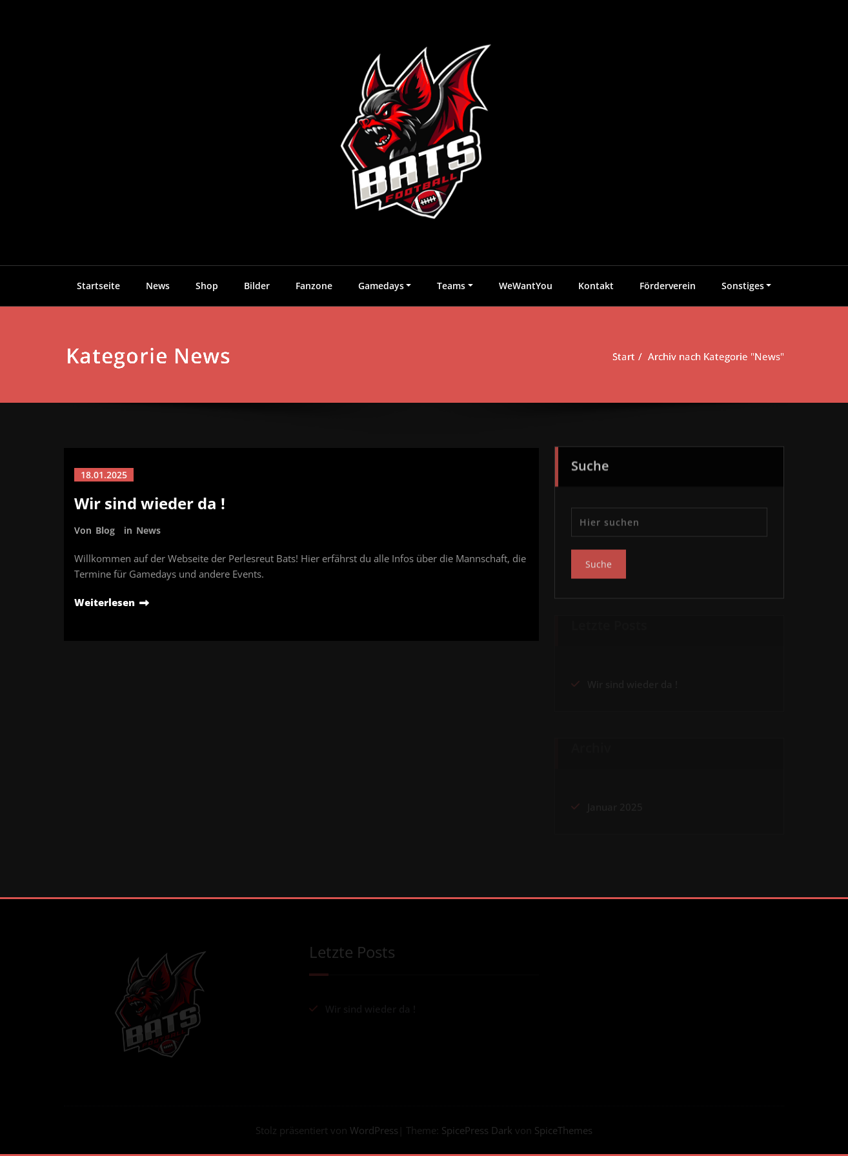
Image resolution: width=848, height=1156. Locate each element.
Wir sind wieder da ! (149, 503)
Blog (105, 530)
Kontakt (596, 285)
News (158, 285)
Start (630, 356)
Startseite (98, 285)
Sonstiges (743, 285)
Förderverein (668, 285)
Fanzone (314, 285)
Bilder (257, 285)
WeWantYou (525, 285)
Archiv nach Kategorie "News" (720, 356)
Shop (207, 285)
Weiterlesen (104, 602)
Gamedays (381, 285)
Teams (451, 285)
